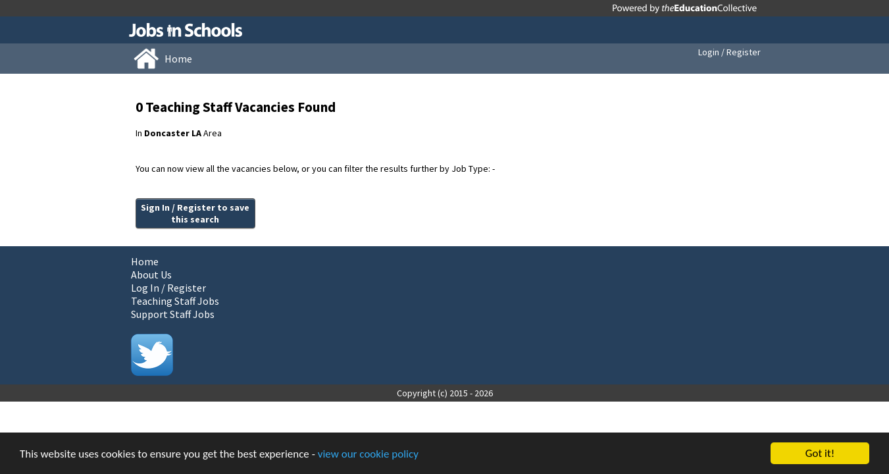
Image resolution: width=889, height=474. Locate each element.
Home (145, 261)
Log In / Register (168, 287)
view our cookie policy (368, 454)
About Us (151, 274)
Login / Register (729, 52)
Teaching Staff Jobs (175, 300)
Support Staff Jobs (173, 314)
